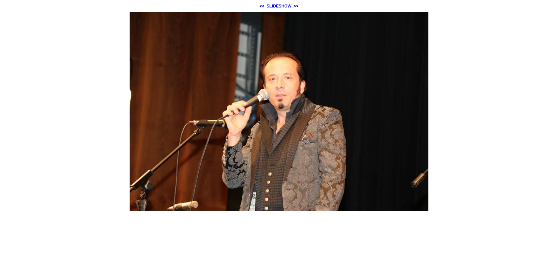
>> (296, 6)
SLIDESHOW (279, 6)
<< (262, 6)
